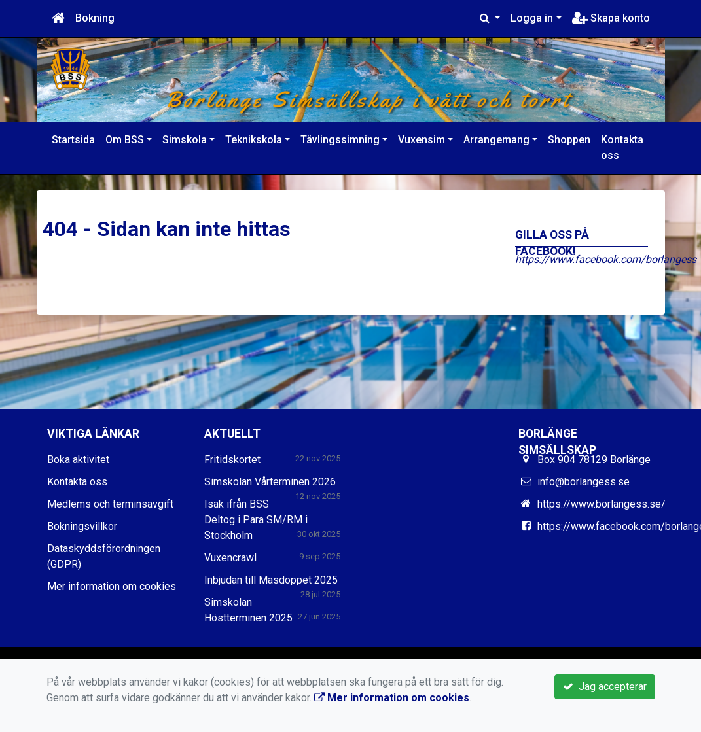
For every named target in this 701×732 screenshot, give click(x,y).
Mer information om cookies (111, 586)
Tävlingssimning (340, 139)
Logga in (532, 18)
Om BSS (124, 139)
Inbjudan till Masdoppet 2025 (271, 580)
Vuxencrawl (230, 557)
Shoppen (569, 139)
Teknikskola (253, 139)
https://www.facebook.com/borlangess (605, 259)
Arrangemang (496, 139)
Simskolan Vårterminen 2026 (270, 482)
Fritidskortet (232, 459)
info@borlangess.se (583, 482)
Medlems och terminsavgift (110, 504)
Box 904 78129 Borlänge (594, 459)
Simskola (184, 139)
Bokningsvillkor (82, 526)
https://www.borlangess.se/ (601, 504)
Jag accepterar (605, 686)
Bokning (95, 18)
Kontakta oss (622, 147)
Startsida (73, 139)
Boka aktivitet (78, 459)
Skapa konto (611, 18)
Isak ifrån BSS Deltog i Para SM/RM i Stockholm (256, 520)
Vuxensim (421, 139)
